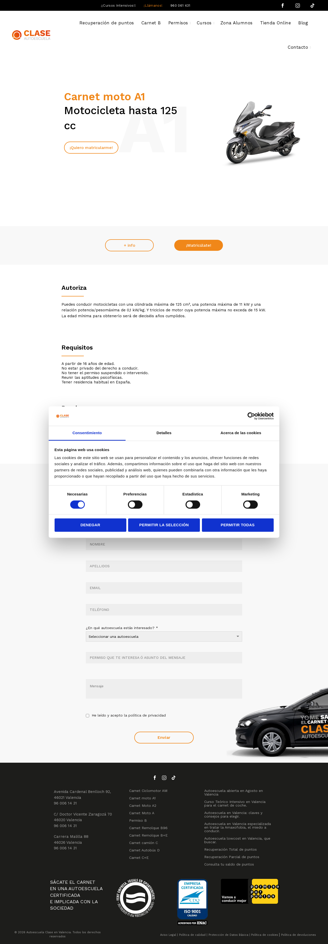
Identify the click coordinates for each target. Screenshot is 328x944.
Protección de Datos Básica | (229, 935)
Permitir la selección (164, 525)
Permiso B (138, 820)
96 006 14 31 (65, 803)
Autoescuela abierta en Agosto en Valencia (233, 792)
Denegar (90, 525)
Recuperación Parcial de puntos (231, 857)
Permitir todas (237, 525)
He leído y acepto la (126, 715)
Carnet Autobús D (144, 850)
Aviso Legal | (169, 935)
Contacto (298, 47)
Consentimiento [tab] (87, 433)
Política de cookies (264, 935)
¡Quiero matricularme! (91, 147)
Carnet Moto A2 (142, 805)
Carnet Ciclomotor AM (148, 791)
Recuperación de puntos (106, 22)
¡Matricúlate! (198, 245)
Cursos (204, 22)
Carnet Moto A (141, 813)
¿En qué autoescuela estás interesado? (122, 628)
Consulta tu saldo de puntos (229, 864)
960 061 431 (180, 5)
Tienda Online (275, 22)
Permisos (178, 22)
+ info (129, 245)
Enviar (164, 737)
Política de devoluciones (298, 935)
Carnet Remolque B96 (148, 828)
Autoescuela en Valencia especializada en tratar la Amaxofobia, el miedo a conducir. (237, 827)
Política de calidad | (193, 935)
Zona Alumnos (236, 22)
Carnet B (151, 22)
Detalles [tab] (164, 433)
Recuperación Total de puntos (230, 849)
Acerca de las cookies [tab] (241, 433)
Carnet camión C (143, 843)
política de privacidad (147, 715)
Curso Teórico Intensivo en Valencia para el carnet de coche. (234, 803)
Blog (303, 22)
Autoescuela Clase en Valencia (48, 932)
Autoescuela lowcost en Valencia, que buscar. (237, 840)
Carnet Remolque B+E (148, 835)
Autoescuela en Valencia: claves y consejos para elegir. (233, 814)
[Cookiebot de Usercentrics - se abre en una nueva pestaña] (251, 416)
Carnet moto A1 (142, 798)
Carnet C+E (139, 858)
